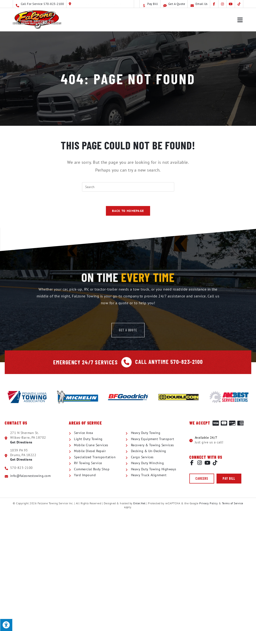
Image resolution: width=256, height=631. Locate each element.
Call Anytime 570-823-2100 (169, 361)
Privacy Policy (208, 503)
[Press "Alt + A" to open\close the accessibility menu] (6, 625)
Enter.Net (139, 503)
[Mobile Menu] (240, 19)
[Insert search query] (128, 187)
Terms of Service (232, 503)
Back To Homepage (128, 211)
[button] (201, 479)
